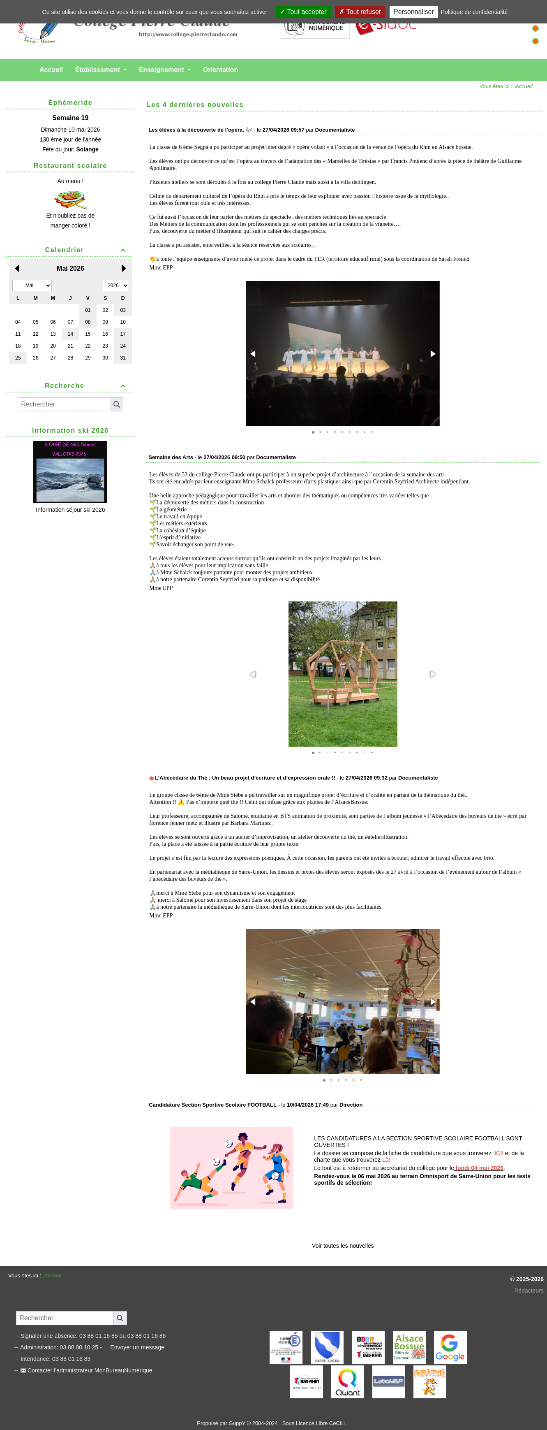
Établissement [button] (98, 69)
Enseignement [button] (162, 69)
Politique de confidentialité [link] (474, 12)
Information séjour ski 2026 (70, 509)
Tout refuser (360, 11)
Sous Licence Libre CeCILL (315, 1404)
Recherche (87, 385)
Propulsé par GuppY (222, 1404)
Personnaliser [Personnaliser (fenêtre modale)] (414, 11)
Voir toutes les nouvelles (343, 1226)
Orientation (220, 69)
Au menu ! (70, 181)
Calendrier (87, 249)
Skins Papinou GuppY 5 (246, 1413)
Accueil (51, 69)
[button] (253, 353)
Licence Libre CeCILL (304, 1413)
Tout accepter (303, 11)
